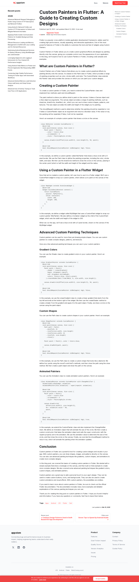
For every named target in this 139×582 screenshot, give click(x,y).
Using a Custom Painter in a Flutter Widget (122, 20)
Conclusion (118, 36)
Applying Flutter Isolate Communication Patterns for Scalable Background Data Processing (20, 37)
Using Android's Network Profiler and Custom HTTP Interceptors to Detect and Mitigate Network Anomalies (21, 29)
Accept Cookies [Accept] (100, 579)
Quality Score (96, 544)
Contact (115, 537)
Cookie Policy (117, 549)
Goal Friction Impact (98, 541)
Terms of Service (118, 544)
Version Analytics (97, 549)
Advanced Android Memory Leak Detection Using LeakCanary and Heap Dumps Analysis (22, 83)
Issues (93, 553)
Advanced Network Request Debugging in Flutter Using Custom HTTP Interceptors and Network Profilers (21, 22)
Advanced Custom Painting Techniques (121, 24)
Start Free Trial (120, 3)
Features (94, 537)
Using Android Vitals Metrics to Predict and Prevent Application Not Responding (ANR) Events (21, 68)
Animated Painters (121, 34)
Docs (95, 3)
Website (105, 3)
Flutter (65, 503)
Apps (47, 503)
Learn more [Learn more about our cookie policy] (42, 580)
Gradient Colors (121, 28)
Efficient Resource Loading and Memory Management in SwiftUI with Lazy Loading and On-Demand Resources (21, 45)
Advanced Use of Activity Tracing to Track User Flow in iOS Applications (21, 90)
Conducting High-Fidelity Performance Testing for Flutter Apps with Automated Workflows (21, 75)
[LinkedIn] (18, 547)
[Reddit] (24, 547)
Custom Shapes (121, 31)
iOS (59, 503)
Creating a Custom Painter (122, 16)
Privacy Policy (117, 541)
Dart (70, 503)
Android (53, 503)
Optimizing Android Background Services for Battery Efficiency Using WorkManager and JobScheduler (21, 52)
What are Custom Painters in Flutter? (122, 12)
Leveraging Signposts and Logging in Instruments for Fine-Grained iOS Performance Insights (20, 60)
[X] (13, 547)
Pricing (93, 556)
